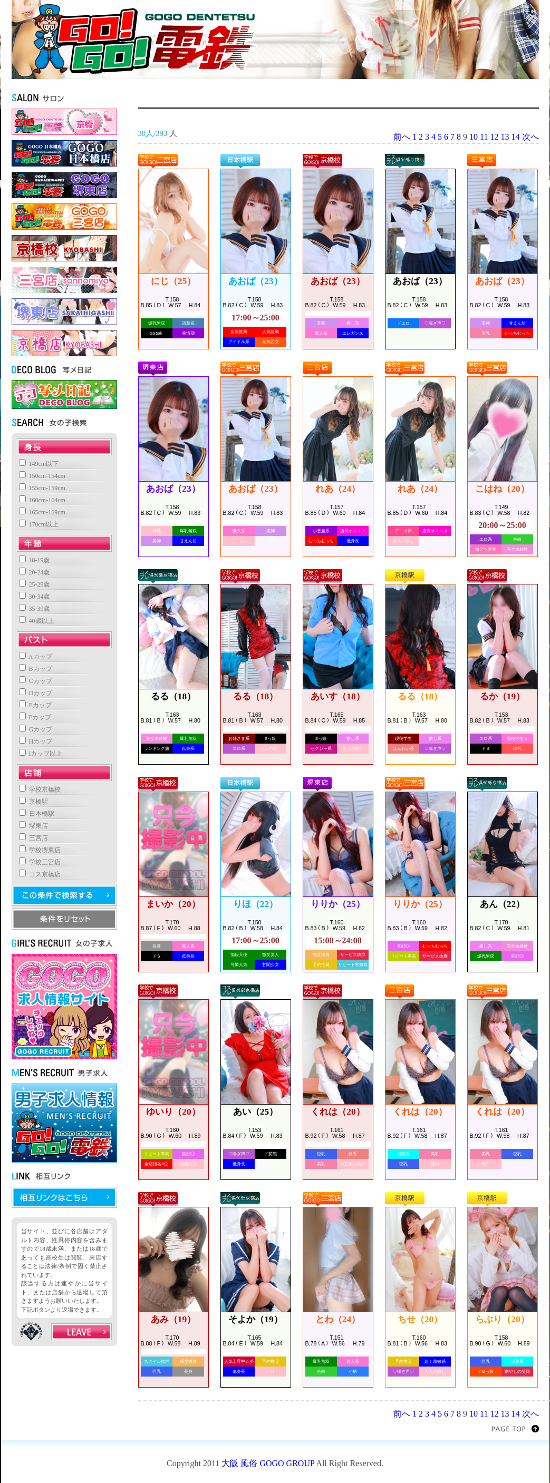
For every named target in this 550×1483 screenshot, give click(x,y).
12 (494, 136)
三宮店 (33, 838)
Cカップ (35, 681)
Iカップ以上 (41, 753)
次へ (530, 136)
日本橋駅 (36, 813)
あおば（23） (255, 281)
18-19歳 (34, 560)
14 (516, 136)
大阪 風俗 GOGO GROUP (267, 1463)
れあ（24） (337, 489)
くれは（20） (337, 1112)
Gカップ (36, 729)
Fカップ (35, 717)
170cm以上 (39, 524)
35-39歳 (34, 608)
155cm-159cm (42, 488)
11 (484, 136)
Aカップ (35, 656)
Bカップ (35, 668)
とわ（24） (337, 1319)
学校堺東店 (40, 850)
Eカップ (35, 705)
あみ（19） (173, 1319)
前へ (401, 136)
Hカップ (36, 741)
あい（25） (255, 1112)
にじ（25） (173, 281)
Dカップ (36, 693)
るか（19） (502, 696)
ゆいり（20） (173, 1112)
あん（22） (502, 904)
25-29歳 (34, 584)
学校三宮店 (40, 862)
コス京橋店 (40, 874)
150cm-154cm (42, 476)
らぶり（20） (502, 1319)
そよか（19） (255, 1319)
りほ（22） (255, 904)
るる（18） (173, 696)
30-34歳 (34, 596)
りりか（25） (337, 904)
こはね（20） (502, 489)
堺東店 (33, 826)
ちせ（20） (420, 1319)
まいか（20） (173, 904)
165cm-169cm (42, 512)
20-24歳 (34, 572)
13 (505, 136)
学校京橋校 (40, 789)
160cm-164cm (42, 500)
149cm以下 (39, 463)
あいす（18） (337, 696)
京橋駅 (33, 801)
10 (473, 136)
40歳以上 (36, 621)
